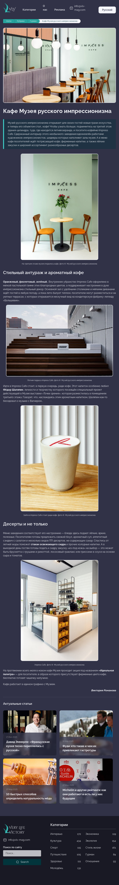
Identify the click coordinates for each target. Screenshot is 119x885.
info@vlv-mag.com (16, 840)
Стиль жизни (101, 848)
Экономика (101, 834)
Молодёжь (65, 868)
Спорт (65, 848)
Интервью (65, 834)
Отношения (101, 861)
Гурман (101, 854)
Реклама (59, 9)
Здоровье (65, 861)
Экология (101, 841)
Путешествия (65, 854)
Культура (65, 841)
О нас (45, 8)
